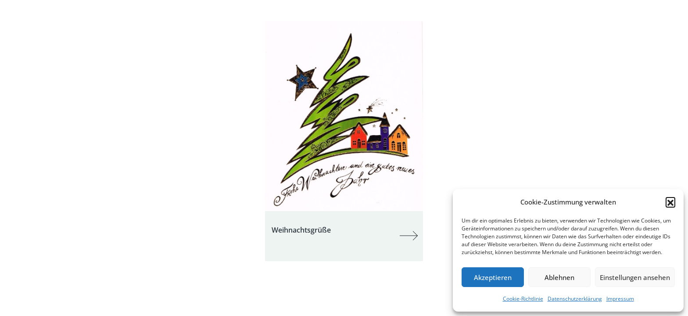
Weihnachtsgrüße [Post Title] (301, 230)
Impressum (620, 298)
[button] (670, 202)
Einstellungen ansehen (635, 277)
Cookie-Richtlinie (523, 298)
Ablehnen (559, 277)
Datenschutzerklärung (575, 298)
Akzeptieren (493, 277)
